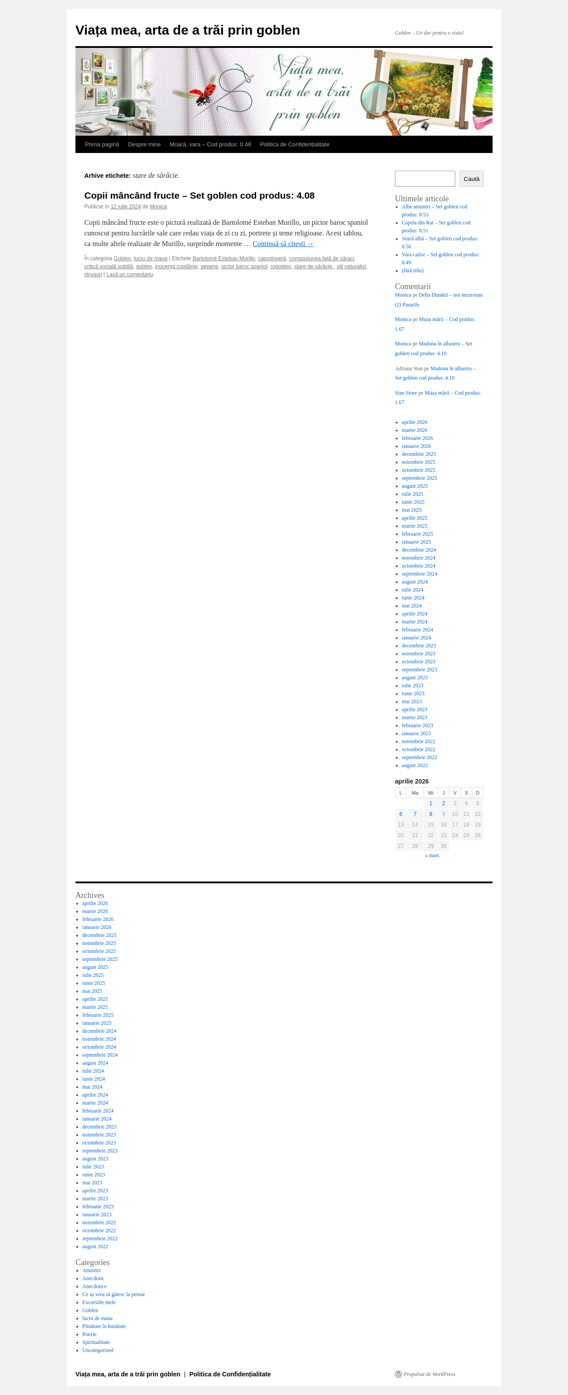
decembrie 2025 (419, 454)
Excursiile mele (99, 1302)
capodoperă (272, 258)
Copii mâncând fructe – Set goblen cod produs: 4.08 (199, 195)
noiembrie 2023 (419, 653)
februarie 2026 (417, 438)
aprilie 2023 (415, 709)
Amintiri (92, 1270)
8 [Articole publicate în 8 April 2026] (431, 814)
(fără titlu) (413, 270)
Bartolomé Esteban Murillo (224, 258)
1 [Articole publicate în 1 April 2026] (431, 803)
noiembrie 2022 (419, 741)
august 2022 (415, 765)
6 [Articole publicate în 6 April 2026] (400, 814)
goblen (144, 266)
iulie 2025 (412, 494)
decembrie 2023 (419, 646)
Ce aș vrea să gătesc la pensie (114, 1294)
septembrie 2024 (420, 574)
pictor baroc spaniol (244, 266)
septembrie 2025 (420, 478)
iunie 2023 (413, 693)
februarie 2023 (417, 725)
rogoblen (281, 266)
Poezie (90, 1334)
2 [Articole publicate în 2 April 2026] (444, 803)
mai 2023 (412, 701)
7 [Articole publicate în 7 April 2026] (415, 814)
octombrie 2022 (419, 749)
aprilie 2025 (415, 518)
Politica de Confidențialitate (295, 144)
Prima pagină (102, 144)
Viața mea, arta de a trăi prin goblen (187, 30)
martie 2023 (415, 717)
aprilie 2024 (415, 614)
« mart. (432, 855)
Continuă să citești (283, 243)
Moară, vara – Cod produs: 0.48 (210, 144)
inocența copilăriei (176, 266)
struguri (93, 274)
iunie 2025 (413, 502)
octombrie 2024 (419, 566)
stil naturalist (351, 266)
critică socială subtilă (108, 266)
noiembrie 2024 (419, 558)
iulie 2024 (412, 590)
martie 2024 (415, 622)
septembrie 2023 (420, 669)
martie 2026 (415, 430)
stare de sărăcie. (314, 266)
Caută (472, 179)
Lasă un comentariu (129, 274)
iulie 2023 (412, 685)
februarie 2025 (417, 534)
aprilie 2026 (415, 422)
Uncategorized (98, 1350)
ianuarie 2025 (416, 542)
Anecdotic (93, 1278)
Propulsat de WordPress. (430, 1374)
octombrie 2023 (419, 661)
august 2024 (415, 582)
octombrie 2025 (419, 470)
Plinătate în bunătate (104, 1326)
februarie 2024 (417, 630)
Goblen (122, 258)
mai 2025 (412, 510)
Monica (158, 207)
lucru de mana (150, 258)
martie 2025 (415, 526)
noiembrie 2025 (419, 462)
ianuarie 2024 (416, 638)
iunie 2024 (413, 598)
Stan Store (406, 393)
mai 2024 (412, 606)
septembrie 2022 (420, 757)
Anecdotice (95, 1286)
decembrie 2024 (419, 550)
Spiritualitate (96, 1342)
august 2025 (415, 486)
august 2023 (415, 677)
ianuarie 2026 (416, 446)
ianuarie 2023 (416, 733)
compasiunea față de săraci (321, 258)
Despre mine (144, 144)
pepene (209, 266)
